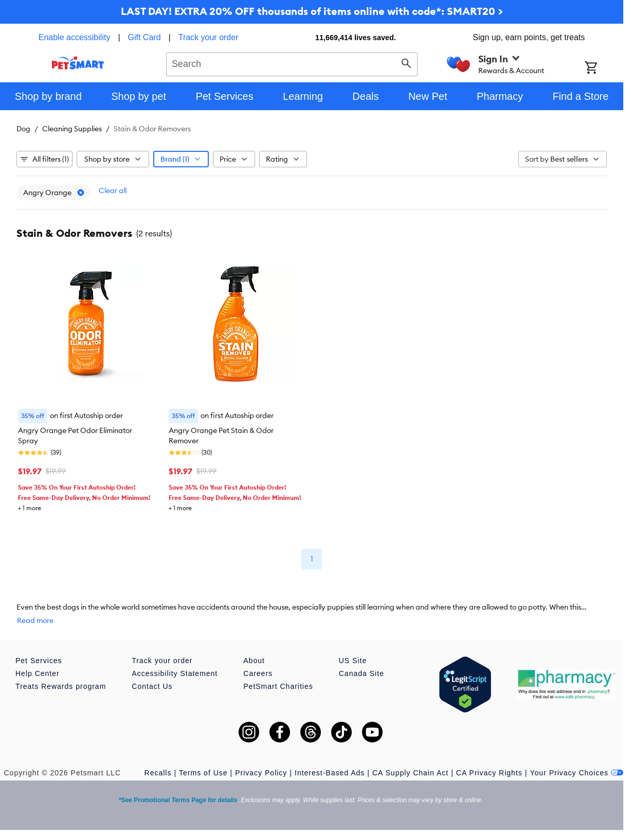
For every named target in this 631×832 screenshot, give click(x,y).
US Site (353, 660)
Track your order (208, 37)
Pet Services (38, 660)
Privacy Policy (261, 773)
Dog (23, 128)
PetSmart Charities (278, 686)
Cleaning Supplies (72, 128)
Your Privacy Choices (576, 773)
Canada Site (361, 673)
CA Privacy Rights (489, 773)
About (254, 660)
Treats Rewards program (60, 686)
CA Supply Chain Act (410, 773)
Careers (258, 673)
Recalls (158, 773)
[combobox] (292, 63)
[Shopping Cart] (604, 68)
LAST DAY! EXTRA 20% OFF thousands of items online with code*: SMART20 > (312, 11)
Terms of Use (203, 773)
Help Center (37, 673)
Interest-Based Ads (330, 773)
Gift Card (144, 37)
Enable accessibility (75, 37)
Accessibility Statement (175, 673)
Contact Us (152, 686)
